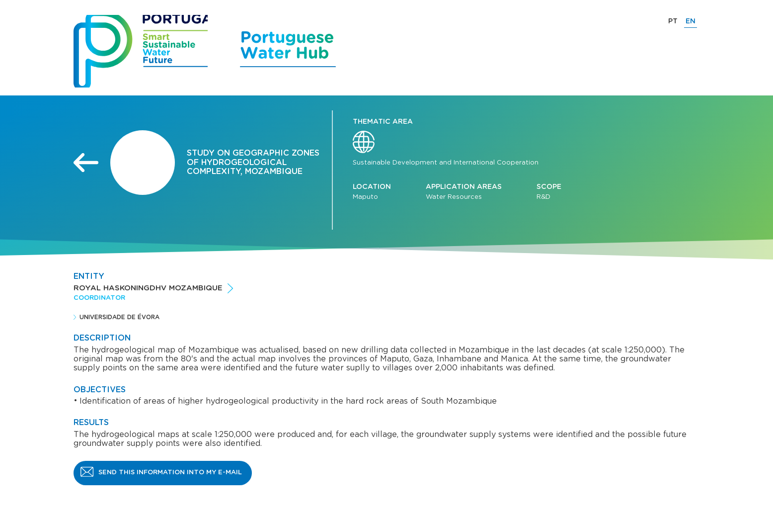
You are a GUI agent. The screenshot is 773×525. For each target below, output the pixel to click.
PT (673, 21)
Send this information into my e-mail (170, 472)
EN (691, 21)
